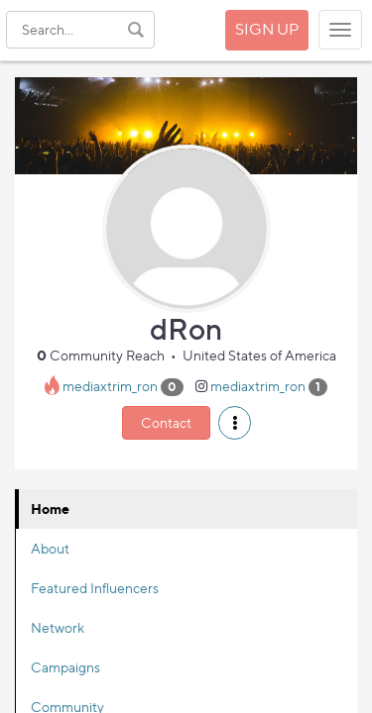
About (50, 548)
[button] (234, 423)
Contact (166, 422)
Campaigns (65, 667)
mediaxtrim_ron (110, 385)
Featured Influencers (95, 587)
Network (57, 627)
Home (50, 508)
